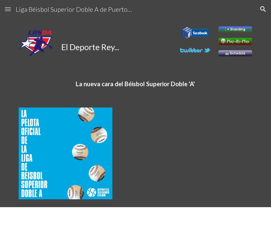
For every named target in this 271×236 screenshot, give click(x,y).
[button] (8, 9)
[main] (95, 40)
